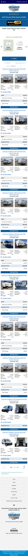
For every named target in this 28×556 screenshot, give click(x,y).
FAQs (14, 482)
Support (14, 494)
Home (14, 479)
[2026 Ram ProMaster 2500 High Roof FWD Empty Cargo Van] (14, 70)
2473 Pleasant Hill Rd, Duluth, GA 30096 (14, 17)
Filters (14, 58)
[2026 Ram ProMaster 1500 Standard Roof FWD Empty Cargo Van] (14, 276)
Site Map (14, 488)
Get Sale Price (14, 107)
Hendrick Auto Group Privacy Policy (14, 501)
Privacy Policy (14, 491)
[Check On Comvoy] (14, 505)
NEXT (24, 467)
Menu (3, 1)
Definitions (14, 485)
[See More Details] (6, 92)
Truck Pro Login (14, 497)
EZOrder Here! (14, 555)
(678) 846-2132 (15, 14)
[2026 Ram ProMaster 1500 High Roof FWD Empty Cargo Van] (14, 111)
